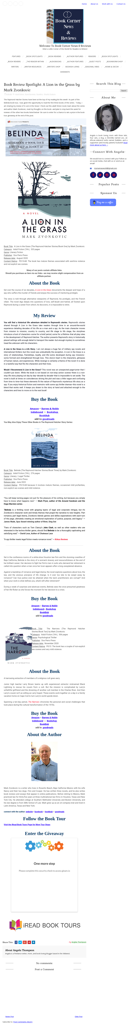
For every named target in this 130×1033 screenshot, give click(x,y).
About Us (94, 4)
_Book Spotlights (34, 56)
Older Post (78, 1016)
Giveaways (65, 72)
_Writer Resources (32, 66)
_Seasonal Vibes (91, 66)
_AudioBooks (55, 61)
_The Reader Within (35, 61)
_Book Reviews (54, 56)
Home (84, 4)
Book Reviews (30, 94)
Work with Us (107, 4)
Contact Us (121, 4)
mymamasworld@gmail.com (105, 168)
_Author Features (74, 56)
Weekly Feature (50, 94)
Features (16, 56)
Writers (15, 66)
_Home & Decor (111, 66)
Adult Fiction (19, 94)
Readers (92, 56)
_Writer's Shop (53, 66)
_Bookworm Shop (114, 61)
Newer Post (9, 1016)
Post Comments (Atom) (22, 1022)
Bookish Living (72, 66)
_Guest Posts (95, 61)
